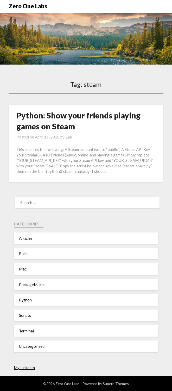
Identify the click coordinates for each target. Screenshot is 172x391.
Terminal (26, 331)
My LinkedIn (24, 367)
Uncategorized (31, 346)
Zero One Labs (28, 6)
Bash (23, 253)
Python (25, 300)
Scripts (25, 315)
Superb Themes (116, 383)
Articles (26, 238)
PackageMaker (32, 284)
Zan (68, 137)
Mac (23, 269)
